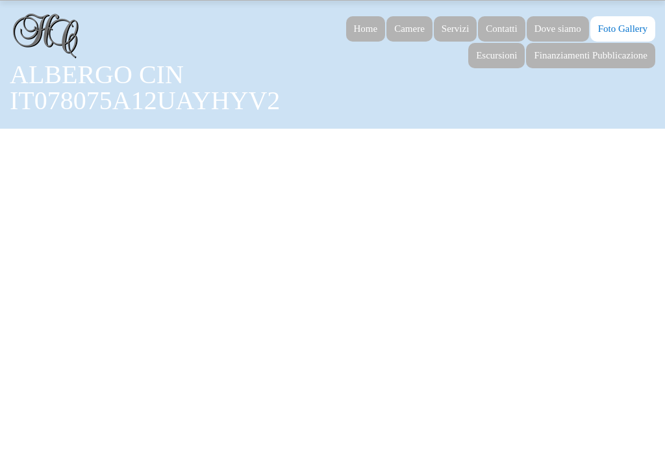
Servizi (456, 28)
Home (366, 28)
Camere (409, 28)
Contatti (501, 28)
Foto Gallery (622, 28)
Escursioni (496, 55)
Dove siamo (557, 28)
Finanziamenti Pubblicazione (590, 55)
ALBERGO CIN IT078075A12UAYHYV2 (145, 87)
